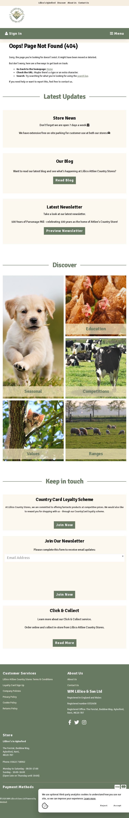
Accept (117, 805)
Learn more (90, 798)
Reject (103, 805)
